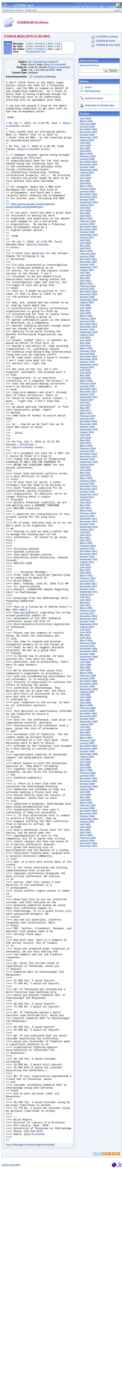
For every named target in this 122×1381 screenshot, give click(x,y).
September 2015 (89, 462)
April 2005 (85, 800)
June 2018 (85, 372)
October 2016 (87, 427)
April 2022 (85, 248)
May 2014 (85, 505)
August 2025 (87, 140)
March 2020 (86, 316)
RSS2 (116, 1365)
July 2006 (85, 759)
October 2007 (87, 719)
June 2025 (85, 145)
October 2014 (87, 491)
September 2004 (89, 819)
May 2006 (85, 765)
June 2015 (85, 470)
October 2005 (87, 784)
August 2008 (87, 692)
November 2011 (88, 586)
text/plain (39, 76)
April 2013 (85, 540)
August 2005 (87, 789)
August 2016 (87, 432)
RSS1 (107, 1365)
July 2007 (85, 727)
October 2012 (87, 556)
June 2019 (85, 340)
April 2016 (85, 443)
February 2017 (88, 416)
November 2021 (88, 262)
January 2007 (87, 743)
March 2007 (86, 738)
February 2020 (88, 318)
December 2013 (88, 519)
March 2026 (86, 121)
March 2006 (86, 770)
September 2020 (89, 299)
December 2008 (88, 681)
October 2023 (87, 199)
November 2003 (88, 846)
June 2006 (85, 762)
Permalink (48, 1356)
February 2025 (88, 156)
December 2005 (88, 778)
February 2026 (88, 124)
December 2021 (88, 259)
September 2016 (89, 429)
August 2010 (87, 627)
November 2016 (88, 424)
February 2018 (88, 383)
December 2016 (88, 421)
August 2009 (87, 659)
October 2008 (87, 686)
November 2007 (88, 716)
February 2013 (88, 546)
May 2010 (85, 635)
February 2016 (88, 448)
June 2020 (85, 308)
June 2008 (85, 697)
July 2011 (85, 597)
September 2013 (89, 527)
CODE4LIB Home (105, 41)
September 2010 (89, 624)
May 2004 (85, 830)
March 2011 (86, 608)
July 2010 (85, 629)
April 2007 (85, 735)
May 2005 (85, 797)
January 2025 (87, 159)
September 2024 (89, 170)
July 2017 (85, 402)
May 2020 (85, 310)
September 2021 (89, 267)
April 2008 (85, 702)
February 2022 (88, 253)
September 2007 (89, 721)
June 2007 (85, 729)
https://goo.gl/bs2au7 (25, 718)
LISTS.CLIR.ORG (11, 1376)
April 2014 (85, 508)
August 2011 (87, 594)
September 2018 (89, 364)
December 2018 (88, 356)
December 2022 (88, 226)
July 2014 (85, 500)
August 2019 (87, 335)
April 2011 (85, 605)
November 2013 (88, 521)
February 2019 (88, 351)
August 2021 (87, 270)
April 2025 (85, 151)
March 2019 (86, 348)
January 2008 (87, 711)
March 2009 (86, 673)
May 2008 (85, 700)
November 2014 (88, 489)
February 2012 (88, 578)
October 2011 (87, 589)
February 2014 (88, 513)
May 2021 (85, 278)
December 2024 (88, 162)
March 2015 (86, 478)
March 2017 (86, 413)
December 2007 (88, 713)
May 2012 (85, 570)
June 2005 (85, 794)
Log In (88, 87)
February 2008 (88, 708)
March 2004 (86, 835)
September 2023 (89, 202)
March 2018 (86, 381)
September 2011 (89, 592)
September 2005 (89, 786)
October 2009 (87, 654)
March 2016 (86, 445)
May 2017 (85, 408)
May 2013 (85, 537)
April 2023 (85, 216)
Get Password (92, 91)
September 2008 (89, 689)
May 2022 (85, 245)
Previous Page (33, 1356)
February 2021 (88, 286)
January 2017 (87, 418)
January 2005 (87, 808)
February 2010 (88, 643)
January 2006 (87, 775)
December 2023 (88, 194)
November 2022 (88, 229)
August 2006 (87, 757)
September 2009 (89, 656)
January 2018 (87, 386)
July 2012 (85, 564)
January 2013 (87, 548)
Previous (40, 43)
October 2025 (87, 134)
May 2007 (85, 732)
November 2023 (88, 197)
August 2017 (87, 400)
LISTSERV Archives (107, 36)
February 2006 (88, 773)
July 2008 (85, 694)
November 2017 (88, 391)
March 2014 (86, 510)
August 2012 (87, 562)
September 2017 (89, 397)
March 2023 (86, 218)
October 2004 (87, 816)
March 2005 (86, 802)
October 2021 (87, 264)
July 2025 (85, 143)
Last (57, 43)
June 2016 (85, 437)
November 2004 (88, 813)
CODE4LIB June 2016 (108, 45)
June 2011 (85, 600)
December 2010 (88, 616)
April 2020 (85, 313)
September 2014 (89, 494)
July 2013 (85, 532)
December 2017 (88, 389)
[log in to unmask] (55, 64)
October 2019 (87, 329)
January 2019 (87, 354)
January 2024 (87, 191)
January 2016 (87, 451)
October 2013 (87, 524)
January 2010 (87, 646)
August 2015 (87, 464)
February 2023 (88, 221)
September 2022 (89, 235)
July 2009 (85, 662)
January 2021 (87, 289)
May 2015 (85, 473)
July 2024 (85, 175)
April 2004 (85, 832)
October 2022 (87, 232)
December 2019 (88, 324)
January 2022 (87, 256)
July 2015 (85, 467)
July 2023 (85, 208)
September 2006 (89, 754)
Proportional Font (36, 51)
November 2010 (88, 619)
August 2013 (87, 529)
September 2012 (89, 559)
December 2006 (88, 746)
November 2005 (88, 781)
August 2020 (87, 302)
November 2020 (88, 294)
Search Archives (89, 60)
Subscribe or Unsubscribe (99, 105)
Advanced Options (89, 65)
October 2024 (87, 167)
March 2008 (86, 705)
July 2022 (85, 240)
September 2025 (89, 137)
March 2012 (86, 575)
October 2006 (87, 751)
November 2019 (88, 326)
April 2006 (85, 767)
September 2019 (89, 332)
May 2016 (85, 440)
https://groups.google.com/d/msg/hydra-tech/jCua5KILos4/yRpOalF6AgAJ (30, 230)
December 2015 (88, 454)
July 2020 (85, 305)
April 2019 (85, 345)
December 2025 (88, 129)
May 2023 (85, 213)
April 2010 (85, 638)
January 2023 (87, 224)
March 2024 (86, 186)
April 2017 (85, 410)
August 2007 (87, 724)
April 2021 (85, 281)
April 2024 (85, 183)
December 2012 (88, 551)
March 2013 (86, 543)
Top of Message (15, 1356)
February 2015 (88, 481)
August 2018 (87, 367)
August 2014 (87, 497)
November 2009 (88, 651)
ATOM (97, 1365)
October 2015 (87, 459)
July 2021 (85, 272)
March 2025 (86, 153)
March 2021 (86, 283)
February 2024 (88, 189)
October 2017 (87, 394)
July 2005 (85, 792)
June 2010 (85, 632)
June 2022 (85, 243)
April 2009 (85, 670)
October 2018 (87, 362)
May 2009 (85, 667)
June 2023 (85, 210)
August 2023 (87, 205)
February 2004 (88, 838)
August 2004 (87, 821)
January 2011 (87, 613)
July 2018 (85, 370)
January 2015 (87, 483)
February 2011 (88, 610)
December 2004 (88, 811)
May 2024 (85, 180)
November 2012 (88, 554)
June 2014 (85, 502)
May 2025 (85, 148)
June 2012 (85, 567)
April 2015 (85, 475)
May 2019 (85, 343)
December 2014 (88, 486)
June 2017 (85, 405)
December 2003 (88, 843)
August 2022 (87, 237)
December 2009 (88, 648)
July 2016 (85, 435)
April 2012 (85, 573)
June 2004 (85, 827)
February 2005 (88, 805)
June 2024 (85, 178)
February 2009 (88, 675)
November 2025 (88, 132)
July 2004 (85, 824)
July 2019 (85, 337)
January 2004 (87, 840)
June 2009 (85, 665)
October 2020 (87, 297)
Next (50, 43)
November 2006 (88, 748)
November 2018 (88, 359)
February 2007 (88, 740)
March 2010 (86, 640)
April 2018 (85, 378)
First (30, 43)
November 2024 (88, 164)
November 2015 (88, 456)
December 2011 (88, 583)
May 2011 (85, 602)
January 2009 (87, 678)
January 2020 (87, 321)
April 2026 (85, 118)
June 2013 (85, 535)
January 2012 (87, 581)
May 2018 (85, 375)
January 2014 (87, 516)
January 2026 (87, 126)
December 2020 (88, 291)
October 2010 (87, 621)
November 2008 (88, 683)
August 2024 (87, 172)
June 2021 (85, 275)
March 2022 (86, 251)
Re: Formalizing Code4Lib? (43, 61)
